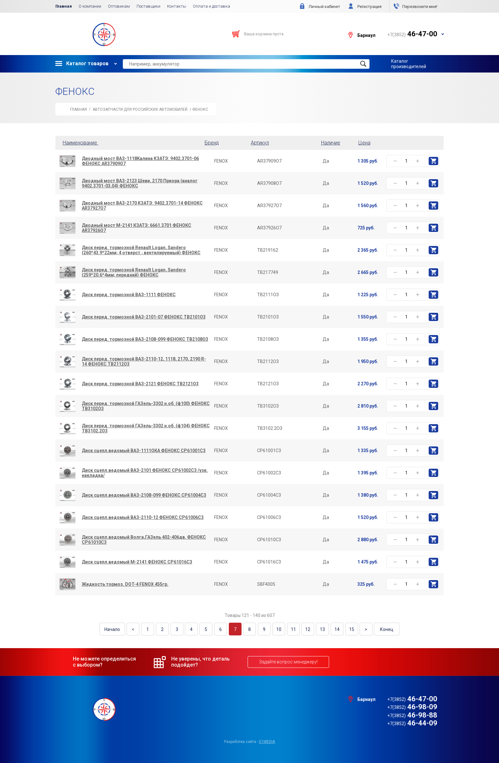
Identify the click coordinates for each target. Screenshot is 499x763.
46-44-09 (412, 723)
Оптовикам (119, 6)
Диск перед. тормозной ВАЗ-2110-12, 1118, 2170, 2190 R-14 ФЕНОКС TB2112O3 (144, 361)
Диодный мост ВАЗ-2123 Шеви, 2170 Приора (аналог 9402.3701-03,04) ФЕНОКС (140, 183)
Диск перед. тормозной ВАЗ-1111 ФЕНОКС (129, 294)
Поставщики (148, 6)
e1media (267, 741)
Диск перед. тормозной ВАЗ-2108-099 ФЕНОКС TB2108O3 (145, 339)
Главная (63, 6)
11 (292, 629)
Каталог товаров (82, 63)
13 (321, 629)
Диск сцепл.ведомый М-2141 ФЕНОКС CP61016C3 (137, 561)
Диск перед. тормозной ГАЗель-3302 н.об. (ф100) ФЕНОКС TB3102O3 (146, 406)
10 (278, 629)
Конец (384, 629)
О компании (90, 6)
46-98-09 (412, 706)
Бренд (212, 143)
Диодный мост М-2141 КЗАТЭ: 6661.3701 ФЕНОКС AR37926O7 (136, 228)
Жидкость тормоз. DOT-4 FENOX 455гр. (125, 584)
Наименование (82, 143)
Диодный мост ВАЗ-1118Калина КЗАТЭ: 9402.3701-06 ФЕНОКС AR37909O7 (140, 161)
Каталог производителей (408, 64)
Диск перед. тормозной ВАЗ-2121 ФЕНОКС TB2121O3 (140, 383)
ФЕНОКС (200, 109)
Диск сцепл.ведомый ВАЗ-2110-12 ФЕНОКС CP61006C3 (143, 517)
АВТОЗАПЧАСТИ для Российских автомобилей (140, 109)
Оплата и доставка (211, 6)
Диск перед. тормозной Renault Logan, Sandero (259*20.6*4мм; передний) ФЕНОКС (134, 272)
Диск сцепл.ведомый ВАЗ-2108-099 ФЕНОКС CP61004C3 (144, 495)
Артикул (260, 143)
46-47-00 (412, 699)
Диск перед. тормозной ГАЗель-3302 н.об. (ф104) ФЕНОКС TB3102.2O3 (146, 428)
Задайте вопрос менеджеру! (288, 661)
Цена (364, 143)
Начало (114, 629)
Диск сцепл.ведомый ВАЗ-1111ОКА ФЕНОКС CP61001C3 (144, 450)
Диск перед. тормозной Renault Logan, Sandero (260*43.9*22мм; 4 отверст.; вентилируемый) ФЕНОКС (141, 250)
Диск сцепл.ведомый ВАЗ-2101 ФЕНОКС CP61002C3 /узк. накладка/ (145, 473)
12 (306, 629)
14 (335, 629)
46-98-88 (412, 715)
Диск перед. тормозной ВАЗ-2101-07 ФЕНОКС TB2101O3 (144, 316)
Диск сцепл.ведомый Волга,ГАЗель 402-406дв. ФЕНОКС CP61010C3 (144, 540)
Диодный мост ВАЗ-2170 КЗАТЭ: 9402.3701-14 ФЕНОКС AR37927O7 (142, 205)
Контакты (176, 6)
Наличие (330, 143)
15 (349, 629)
